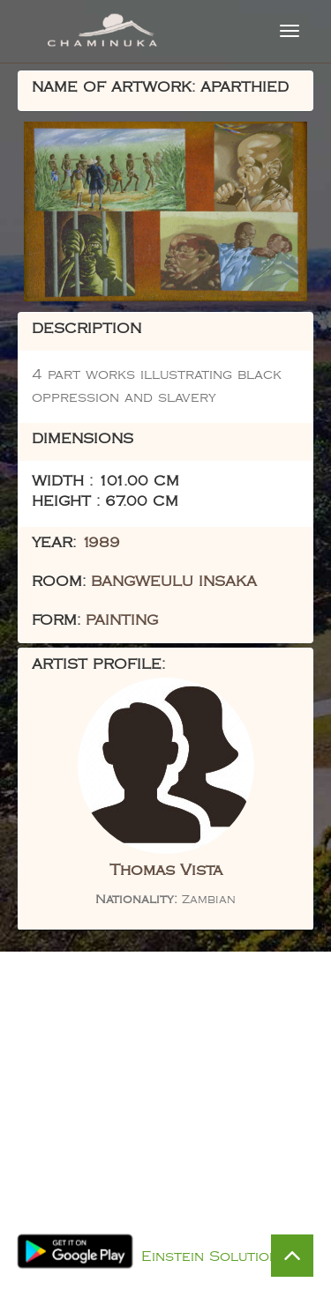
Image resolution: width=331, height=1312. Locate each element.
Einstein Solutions (214, 1257)
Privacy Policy (184, 1234)
